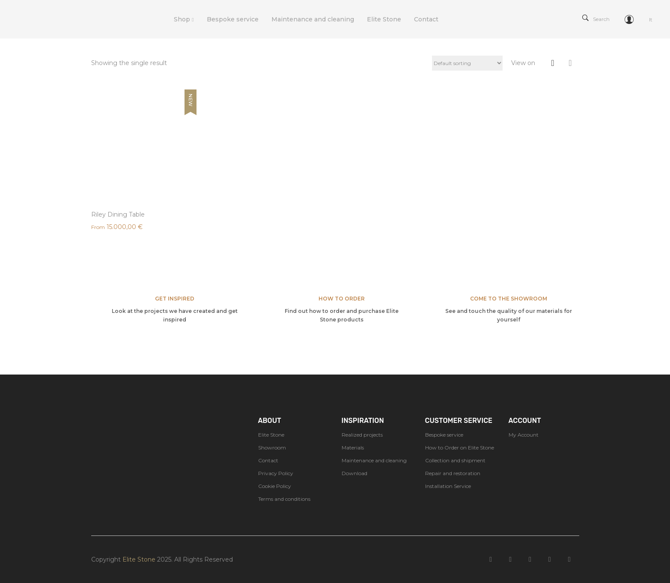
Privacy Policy (275, 473)
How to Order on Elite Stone (459, 447)
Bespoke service (444, 434)
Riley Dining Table (118, 214)
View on (523, 63)
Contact (268, 460)
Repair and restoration (452, 473)
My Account (524, 434)
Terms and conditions (284, 499)
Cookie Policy (274, 486)
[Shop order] (467, 63)
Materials (353, 447)
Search (596, 19)
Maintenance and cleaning (374, 460)
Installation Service (448, 486)
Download (354, 473)
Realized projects (362, 434)
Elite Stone (271, 434)
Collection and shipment (455, 460)
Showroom (272, 447)
